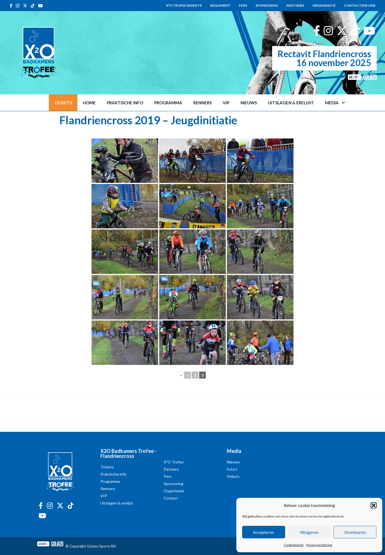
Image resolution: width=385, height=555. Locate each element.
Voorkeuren (355, 532)
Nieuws (248, 102)
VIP (226, 102)
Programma (168, 102)
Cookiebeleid (293, 545)
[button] (373, 505)
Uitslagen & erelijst (291, 102)
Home (89, 102)
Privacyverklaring (319, 545)
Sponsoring (266, 5)
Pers (243, 5)
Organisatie (324, 5)
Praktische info (125, 102)
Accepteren (263, 532)
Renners (202, 102)
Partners (295, 5)
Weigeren (309, 532)
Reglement (220, 5)
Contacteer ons (359, 5)
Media (335, 103)
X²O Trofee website (184, 5)
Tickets (63, 102)
